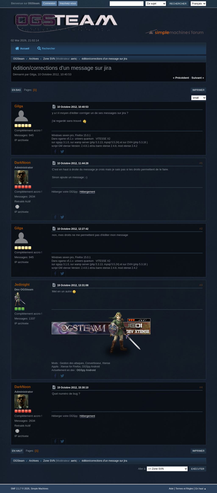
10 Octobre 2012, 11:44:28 (72, 163)
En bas (16, 90)
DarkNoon (22, 162)
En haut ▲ (200, 488)
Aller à (141, 468)
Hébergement (87, 191)
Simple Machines (39, 488)
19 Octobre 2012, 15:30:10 (72, 387)
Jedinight (21, 284)
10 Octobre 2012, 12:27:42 (72, 228)
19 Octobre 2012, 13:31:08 (72, 285)
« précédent (181, 77)
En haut (17, 451)
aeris (74, 58)
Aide (171, 488)
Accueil (22, 48)
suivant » (198, 77)
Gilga (18, 106)
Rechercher (46, 48)
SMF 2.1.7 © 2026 (20, 488)
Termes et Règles (184, 488)
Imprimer (198, 90)
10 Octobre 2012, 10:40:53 (72, 106)
